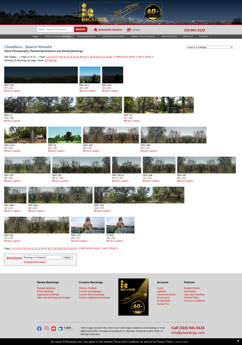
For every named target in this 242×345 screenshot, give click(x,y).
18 (90, 57)
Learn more (181, 341)
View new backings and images (54, 297)
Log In (160, 288)
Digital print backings (48, 294)
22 (104, 57)
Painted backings (46, 288)
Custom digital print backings (94, 297)
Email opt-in (163, 297)
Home (35, 37)
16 (84, 57)
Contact (203, 37)
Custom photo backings (91, 294)
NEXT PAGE (146, 57)
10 (64, 57)
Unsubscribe (163, 300)
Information (190, 291)
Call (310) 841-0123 (188, 328)
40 (50, 60)
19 (94, 57)
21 (100, 57)
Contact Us (163, 304)
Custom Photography (113, 37)
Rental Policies (192, 288)
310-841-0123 (194, 30)
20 (97, 57)
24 (110, 57)
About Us (188, 37)
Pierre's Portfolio (88, 288)
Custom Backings (86, 37)
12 (71, 57)
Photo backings (45, 291)
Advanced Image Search (35, 262)
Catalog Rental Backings (58, 37)
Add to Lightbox (12, 91)
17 (87, 57)
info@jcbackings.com (188, 332)
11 (68, 57)
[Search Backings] (55, 29)
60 (55, 60)
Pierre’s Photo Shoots (143, 37)
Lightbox (136, 30)
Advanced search (166, 294)
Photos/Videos (169, 37)
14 (77, 57)
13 (74, 57)
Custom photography (90, 291)
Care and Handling (194, 294)
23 (107, 57)
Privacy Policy (191, 297)
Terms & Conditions (194, 300)
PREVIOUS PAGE (124, 57)
